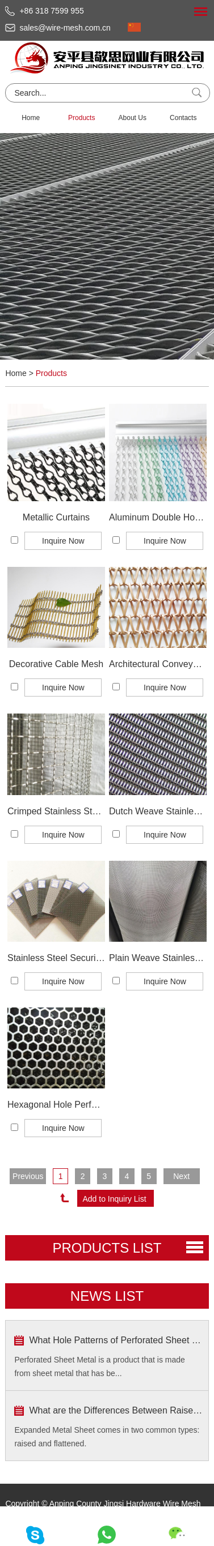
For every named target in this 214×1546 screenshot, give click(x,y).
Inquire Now (63, 540)
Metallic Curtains (56, 517)
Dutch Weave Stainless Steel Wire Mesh (158, 811)
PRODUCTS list (106, 1247)
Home (31, 118)
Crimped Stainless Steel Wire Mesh (56, 811)
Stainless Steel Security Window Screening (56, 958)
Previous (27, 1176)
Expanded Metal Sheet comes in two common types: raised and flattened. (106, 1436)
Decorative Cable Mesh (56, 664)
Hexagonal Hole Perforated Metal (56, 1104)
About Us (132, 118)
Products (81, 118)
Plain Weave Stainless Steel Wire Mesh (158, 958)
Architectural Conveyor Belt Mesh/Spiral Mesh (158, 664)
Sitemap (128, 1520)
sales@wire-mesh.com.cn (64, 27)
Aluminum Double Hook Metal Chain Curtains (158, 517)
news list (107, 1296)
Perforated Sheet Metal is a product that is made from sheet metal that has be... (99, 1366)
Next (181, 1176)
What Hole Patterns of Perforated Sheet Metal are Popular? (115, 1340)
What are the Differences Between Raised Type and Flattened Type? (115, 1410)
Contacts (183, 118)
